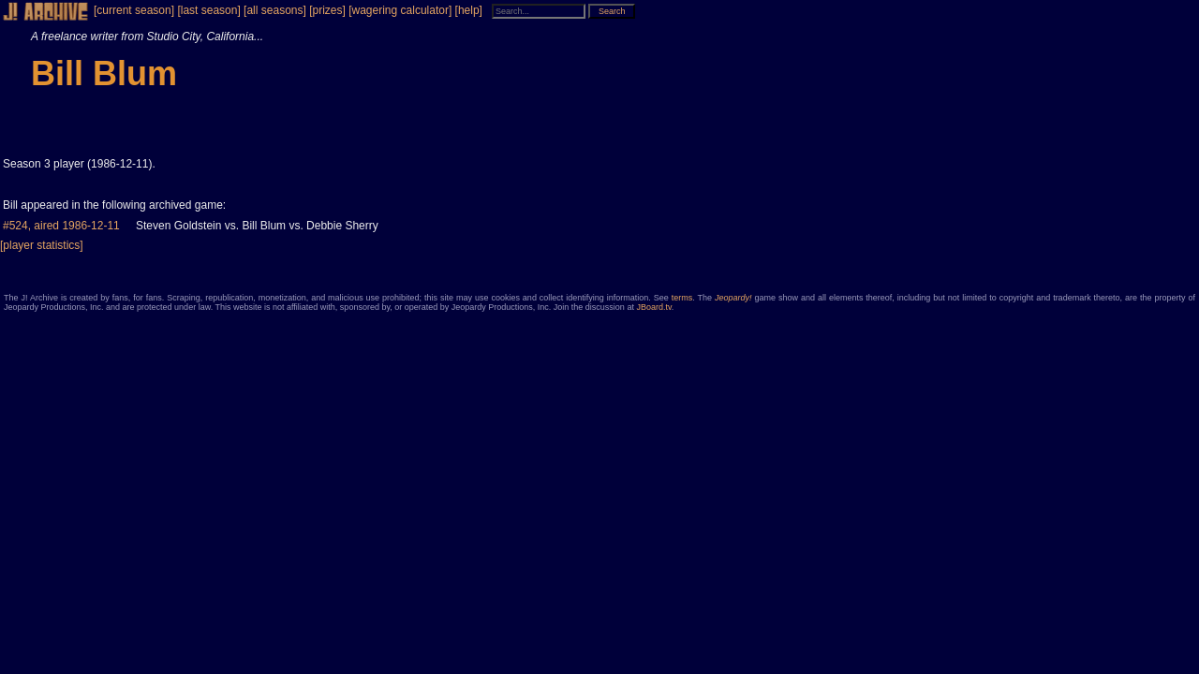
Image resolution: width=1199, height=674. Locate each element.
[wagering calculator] (399, 10)
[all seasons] (275, 10)
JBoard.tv (653, 307)
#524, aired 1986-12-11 (61, 225)
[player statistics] (41, 245)
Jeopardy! (733, 297)
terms (682, 297)
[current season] (134, 10)
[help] (468, 10)
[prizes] (327, 10)
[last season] (208, 10)
